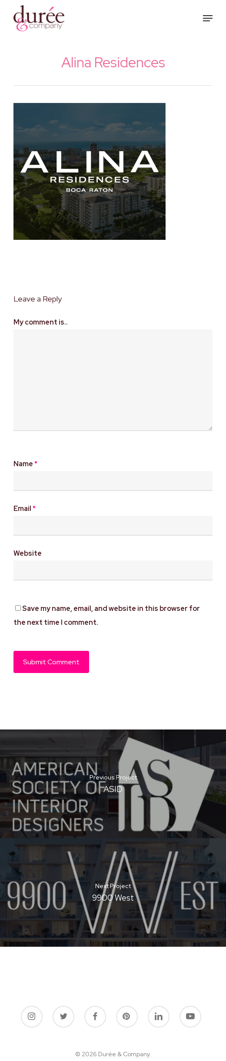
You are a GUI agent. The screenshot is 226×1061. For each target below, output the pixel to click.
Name (25, 463)
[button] (208, 18)
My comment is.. (40, 322)
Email (24, 508)
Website (27, 553)
